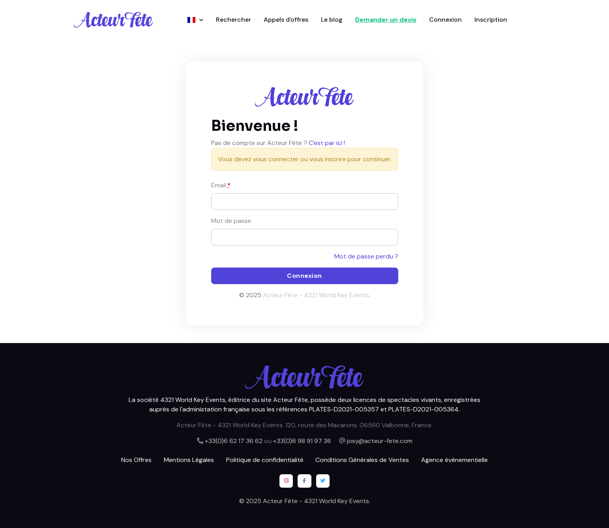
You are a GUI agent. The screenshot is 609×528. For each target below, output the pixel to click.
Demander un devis (385, 19)
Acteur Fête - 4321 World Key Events (316, 295)
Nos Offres (136, 460)
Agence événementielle (454, 460)
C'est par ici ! (327, 143)
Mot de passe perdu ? (366, 256)
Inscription (490, 19)
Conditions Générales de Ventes (362, 460)
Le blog (332, 19)
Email (220, 185)
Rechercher (233, 19)
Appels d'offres (286, 19)
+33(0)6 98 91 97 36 (302, 441)
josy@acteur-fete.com (379, 441)
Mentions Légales (189, 460)
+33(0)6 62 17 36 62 (233, 441)
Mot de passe (231, 221)
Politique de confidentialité (265, 460)
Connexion (445, 19)
